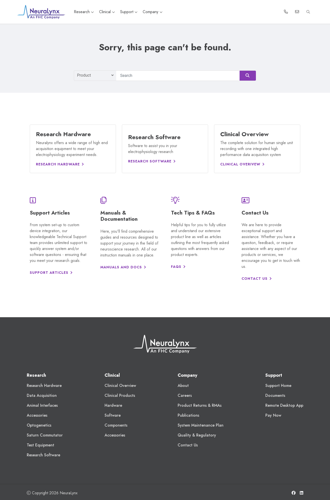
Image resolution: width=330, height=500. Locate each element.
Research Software (149, 161)
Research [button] (84, 12)
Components (116, 425)
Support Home (278, 385)
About (183, 385)
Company (153, 12)
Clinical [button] (107, 12)
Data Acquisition (42, 395)
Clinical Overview (120, 385)
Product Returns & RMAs (199, 405)
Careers (185, 395)
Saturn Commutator (45, 435)
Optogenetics (39, 425)
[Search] (186, 76)
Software (113, 415)
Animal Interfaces (42, 405)
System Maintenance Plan (200, 425)
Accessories (37, 415)
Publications (188, 415)
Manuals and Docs (121, 267)
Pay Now (273, 415)
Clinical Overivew (240, 164)
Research (36, 375)
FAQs (176, 266)
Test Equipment (40, 445)
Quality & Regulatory (197, 435)
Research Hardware (58, 164)
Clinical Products (120, 395)
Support (129, 12)
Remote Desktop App (284, 405)
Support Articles (49, 272)
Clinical (112, 375)
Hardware (113, 405)
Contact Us (255, 278)
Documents (275, 395)
